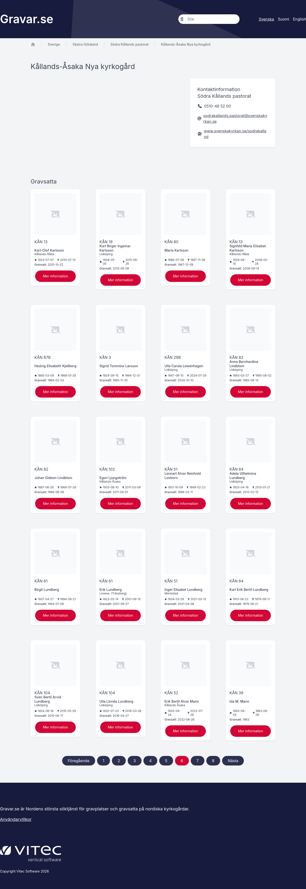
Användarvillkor (16, 819)
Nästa (233, 760)
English (299, 19)
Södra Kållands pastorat (129, 44)
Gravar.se (26, 19)
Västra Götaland (85, 44)
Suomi (283, 19)
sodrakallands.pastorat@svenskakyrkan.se (235, 118)
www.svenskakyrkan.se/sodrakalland (235, 134)
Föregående (78, 760)
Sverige (54, 44)
